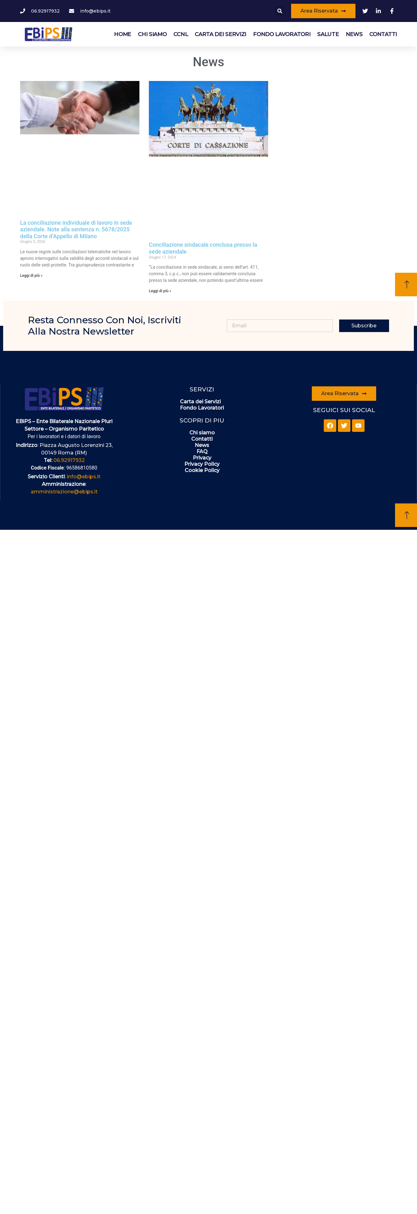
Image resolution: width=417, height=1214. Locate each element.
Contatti (383, 34)
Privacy (202, 458)
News (354, 34)
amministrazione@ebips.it (64, 492)
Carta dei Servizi (220, 34)
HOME (122, 34)
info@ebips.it (83, 477)
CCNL (180, 34)
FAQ (202, 451)
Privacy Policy (201, 464)
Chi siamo (152, 34)
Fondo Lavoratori (281, 34)
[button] (280, 11)
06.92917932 (69, 460)
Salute (327, 34)
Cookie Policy (202, 470)
